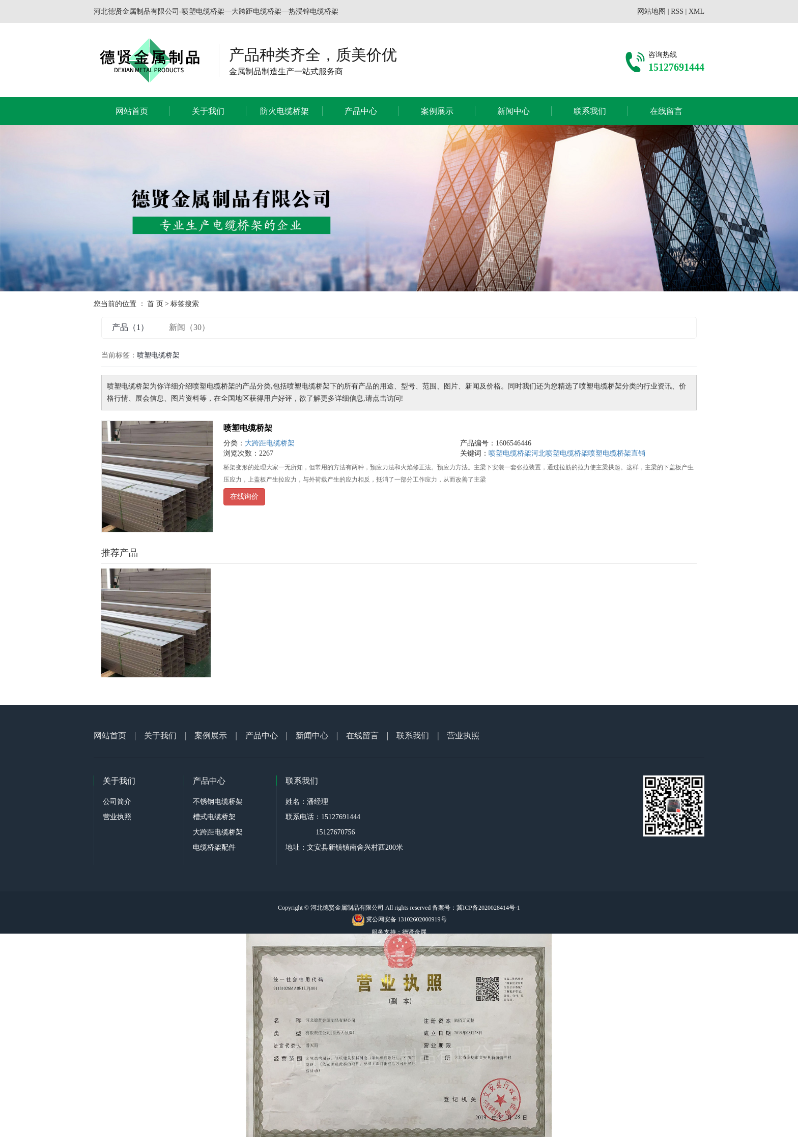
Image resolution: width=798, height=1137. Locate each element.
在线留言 (666, 111)
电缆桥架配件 (214, 847)
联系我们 (590, 111)
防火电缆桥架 (284, 111)
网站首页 (132, 111)
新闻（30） (189, 327)
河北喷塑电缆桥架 (559, 453)
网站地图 (651, 11)
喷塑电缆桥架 (247, 428)
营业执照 (463, 735)
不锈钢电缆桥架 (218, 801)
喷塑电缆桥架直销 (616, 453)
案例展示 (437, 111)
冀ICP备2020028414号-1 (488, 907)
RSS (677, 11)
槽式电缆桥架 (214, 817)
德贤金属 (414, 932)
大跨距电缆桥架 (270, 443)
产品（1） (130, 327)
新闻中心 (513, 111)
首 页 (155, 304)
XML (696, 11)
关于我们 (208, 111)
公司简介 (117, 801)
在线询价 (244, 496)
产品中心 (361, 111)
